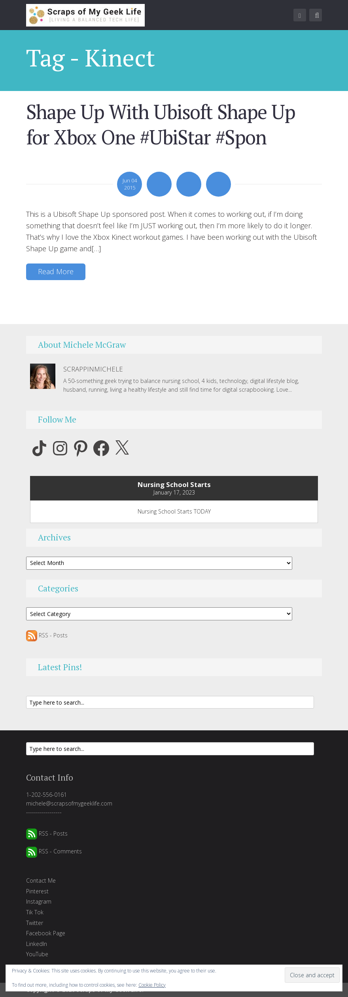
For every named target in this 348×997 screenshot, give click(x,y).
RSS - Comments (54, 851)
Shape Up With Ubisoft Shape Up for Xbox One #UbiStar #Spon (160, 124)
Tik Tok (35, 912)
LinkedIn (36, 944)
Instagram (38, 901)
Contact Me (41, 880)
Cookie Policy (152, 985)
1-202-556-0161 (46, 794)
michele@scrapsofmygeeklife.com (69, 803)
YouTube (37, 954)
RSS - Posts (47, 635)
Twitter (34, 923)
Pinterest (37, 891)
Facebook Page (45, 933)
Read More (56, 271)
